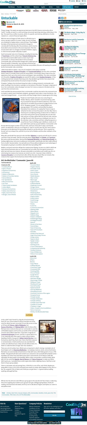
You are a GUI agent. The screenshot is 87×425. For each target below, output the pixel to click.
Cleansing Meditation (20, 350)
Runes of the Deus (36, 224)
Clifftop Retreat (35, 265)
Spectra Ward (35, 239)
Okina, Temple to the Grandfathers (41, 308)
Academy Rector (7, 167)
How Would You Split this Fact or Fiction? (73, 26)
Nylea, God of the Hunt (9, 193)
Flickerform (34, 191)
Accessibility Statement (36, 419)
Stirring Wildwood (36, 289)
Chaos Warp (35, 137)
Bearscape (34, 180)
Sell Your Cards (67, 7)
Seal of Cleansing (36, 228)
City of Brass (34, 263)
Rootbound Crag (36, 284)
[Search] (61, 4)
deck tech (14, 393)
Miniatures (36, 7)
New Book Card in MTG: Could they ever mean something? (74, 89)
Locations (72, 1)
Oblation (33, 135)
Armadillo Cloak (35, 168)
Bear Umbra (34, 178)
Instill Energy (34, 200)
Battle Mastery (35, 176)
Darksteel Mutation (33, 139)
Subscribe (54, 415)
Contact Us (18, 412)
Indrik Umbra (35, 198)
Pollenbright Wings (36, 219)
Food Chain (6, 56)
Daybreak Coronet (36, 185)
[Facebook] (59, 18)
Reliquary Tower (35, 282)
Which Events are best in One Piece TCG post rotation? (74, 82)
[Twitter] (62, 18)
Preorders (19, 7)
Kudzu (33, 204)
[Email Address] (54, 411)
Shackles (33, 231)
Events (58, 7)
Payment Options (34, 417)
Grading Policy (33, 416)
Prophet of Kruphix (19, 71)
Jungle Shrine (35, 275)
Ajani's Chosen (6, 168)
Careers (17, 410)
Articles (51, 7)
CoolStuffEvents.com (6, 410)
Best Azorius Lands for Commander (74, 39)
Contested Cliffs (35, 269)
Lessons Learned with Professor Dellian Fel (73, 68)
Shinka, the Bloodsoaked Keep (39, 312)
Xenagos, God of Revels (9, 194)
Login (78, 1)
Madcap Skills (35, 209)
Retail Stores (4, 412)
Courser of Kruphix (7, 155)
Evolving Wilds (35, 271)
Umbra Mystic (6, 187)
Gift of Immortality (36, 194)
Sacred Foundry (35, 286)
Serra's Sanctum (36, 310)
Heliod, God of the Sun (9, 191)
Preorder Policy (33, 412)
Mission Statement (34, 406)
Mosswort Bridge (36, 278)
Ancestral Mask (35, 165)
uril (17, 395)
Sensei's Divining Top (29, 56)
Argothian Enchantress (9, 170)
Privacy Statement (34, 410)
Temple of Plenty (36, 301)
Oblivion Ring (35, 215)
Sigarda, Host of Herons (22, 359)
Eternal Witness (7, 178)
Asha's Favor (34, 170)
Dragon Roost (35, 187)
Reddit (9, 26)
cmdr (45, 393)
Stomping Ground (36, 291)
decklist (41, 393)
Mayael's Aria (35, 213)
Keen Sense (34, 202)
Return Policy (33, 414)
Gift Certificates (4, 406)
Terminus (52, 137)
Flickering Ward (35, 193)
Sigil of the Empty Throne (38, 235)
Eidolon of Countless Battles (10, 176)
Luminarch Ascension (37, 207)
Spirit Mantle (34, 243)
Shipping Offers (19, 408)
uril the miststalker (24, 395)
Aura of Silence (35, 172)
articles (9, 393)
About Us (17, 406)
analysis (25, 393)
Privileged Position (36, 220)
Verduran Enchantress (9, 189)
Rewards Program (20, 414)
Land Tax (33, 206)
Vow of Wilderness (36, 252)
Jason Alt (12, 22)
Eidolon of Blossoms (8, 174)
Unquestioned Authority (38, 248)
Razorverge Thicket (36, 280)
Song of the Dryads (48, 139)
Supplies (43, 7)
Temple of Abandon (36, 299)
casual (20, 393)
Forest (33, 262)
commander (34, 393)
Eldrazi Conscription (37, 254)
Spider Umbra (35, 241)
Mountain (34, 258)
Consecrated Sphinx (35, 71)
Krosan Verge (35, 276)
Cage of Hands (35, 181)
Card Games (27, 7)
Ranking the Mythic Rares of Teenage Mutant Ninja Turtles (74, 54)
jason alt (50, 393)
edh (29, 393)
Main (2, 14)
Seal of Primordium (36, 230)
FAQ (16, 416)
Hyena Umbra (35, 196)
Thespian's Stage (36, 306)
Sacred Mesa (34, 226)
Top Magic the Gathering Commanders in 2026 (71, 47)
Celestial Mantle (35, 183)
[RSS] (65, 18)
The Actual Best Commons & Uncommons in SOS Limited (72, 61)
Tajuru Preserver (37, 359)
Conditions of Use (34, 408)
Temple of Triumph (36, 304)
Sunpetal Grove (35, 295)
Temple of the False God (38, 302)
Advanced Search (83, 3)
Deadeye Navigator (7, 71)
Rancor (33, 222)
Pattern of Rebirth (36, 217)
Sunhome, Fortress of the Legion (40, 293)
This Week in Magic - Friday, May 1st (74, 32)
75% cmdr (13, 395)
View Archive (72, 96)
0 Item (84, 1)
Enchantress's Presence (38, 189)
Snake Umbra (35, 237)
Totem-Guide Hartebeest (9, 185)
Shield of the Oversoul (37, 233)
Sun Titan (5, 183)
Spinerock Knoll (35, 288)
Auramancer (6, 172)
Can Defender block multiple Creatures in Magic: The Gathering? (74, 75)
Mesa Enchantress (7, 181)
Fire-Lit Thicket (35, 273)
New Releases (11, 7)
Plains (32, 260)
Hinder (44, 137)
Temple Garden (35, 297)
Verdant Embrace (36, 250)
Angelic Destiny (35, 167)
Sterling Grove (35, 244)
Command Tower (36, 267)
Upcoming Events (5, 408)
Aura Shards (34, 174)
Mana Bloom (34, 211)
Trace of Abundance (37, 246)
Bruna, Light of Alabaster (18, 325)
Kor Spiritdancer (7, 180)
